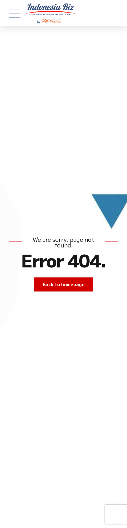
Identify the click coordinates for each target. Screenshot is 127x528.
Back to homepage (64, 284)
